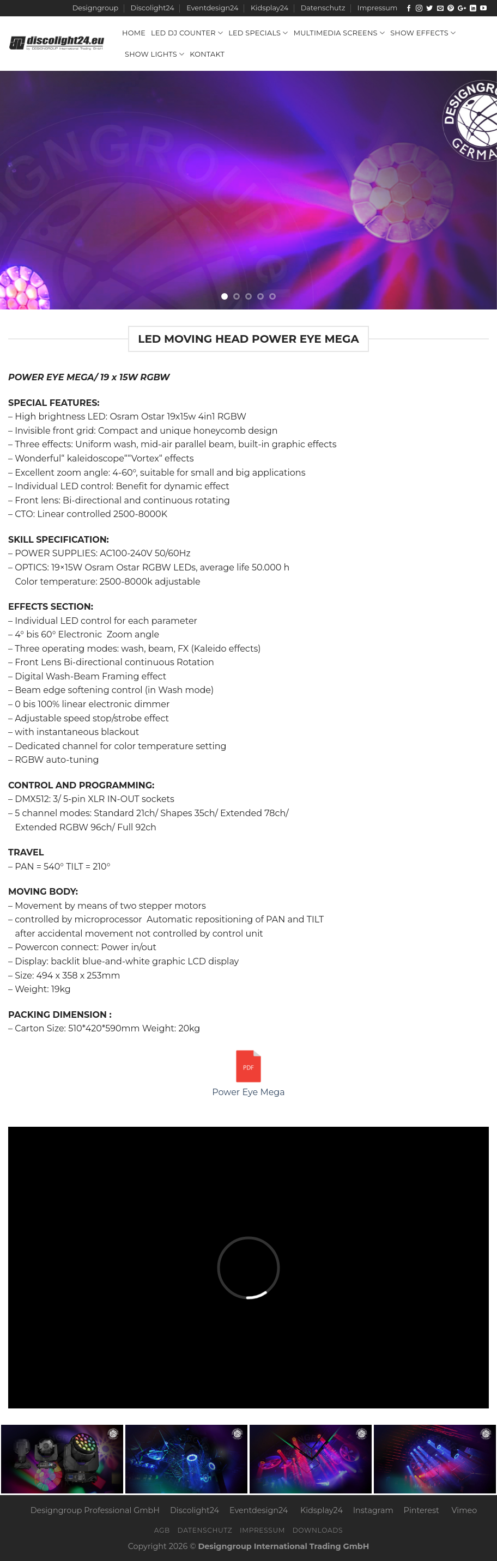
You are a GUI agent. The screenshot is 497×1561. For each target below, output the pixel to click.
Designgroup (95, 8)
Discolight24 (152, 8)
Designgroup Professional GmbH (95, 1510)
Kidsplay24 (269, 8)
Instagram (373, 1510)
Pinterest (421, 1510)
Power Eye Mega (248, 1072)
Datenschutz (323, 8)
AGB (162, 1530)
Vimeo (464, 1510)
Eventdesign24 (212, 8)
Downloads (318, 1530)
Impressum (377, 8)
